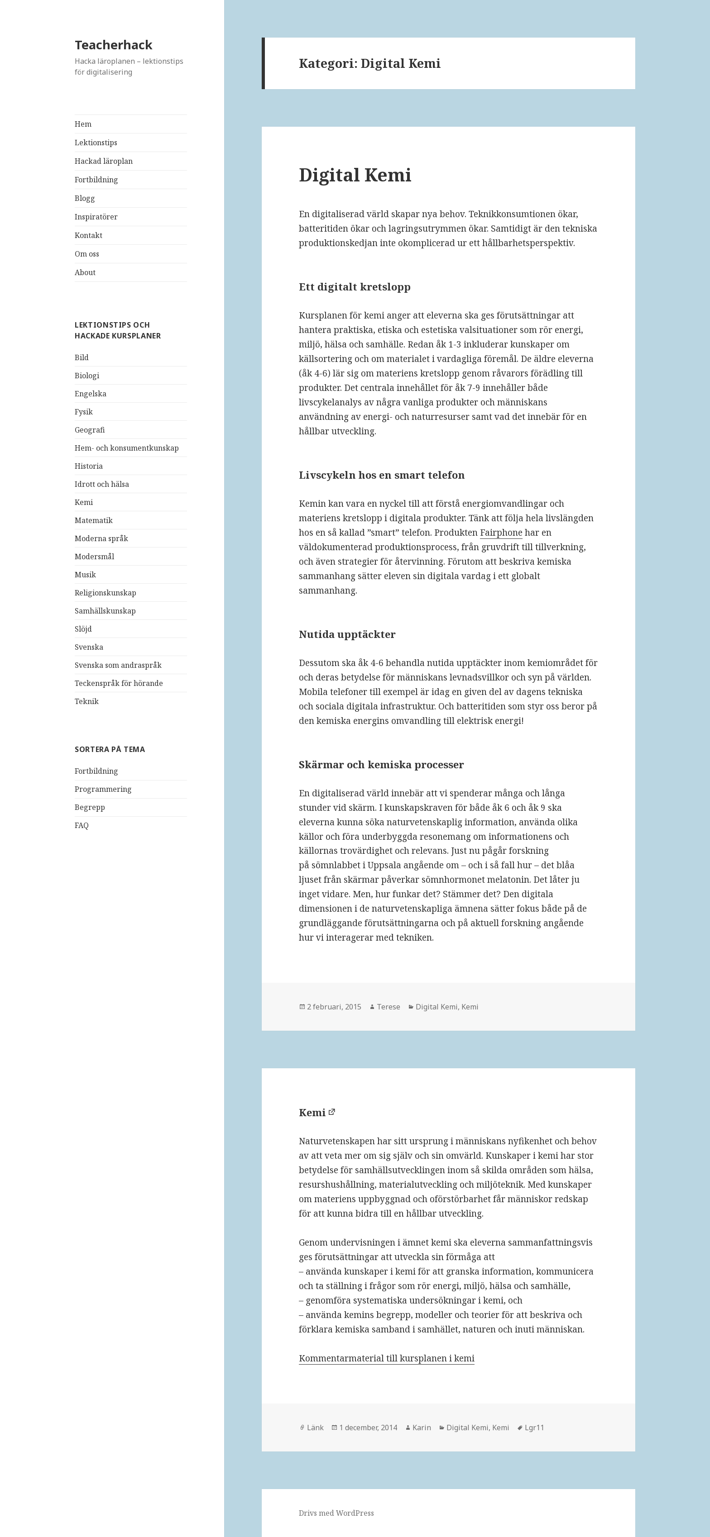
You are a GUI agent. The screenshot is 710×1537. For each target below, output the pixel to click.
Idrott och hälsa (102, 484)
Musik (85, 575)
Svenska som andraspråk (118, 665)
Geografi (90, 430)
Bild (82, 357)
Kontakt (88, 235)
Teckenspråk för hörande (119, 683)
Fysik (84, 412)
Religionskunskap (105, 593)
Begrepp (90, 807)
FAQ (82, 825)
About (85, 272)
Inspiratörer (96, 217)
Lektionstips (96, 143)
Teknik (87, 701)
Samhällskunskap (105, 611)
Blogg (85, 198)
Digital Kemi (355, 174)
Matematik (94, 520)
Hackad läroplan (104, 161)
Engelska (90, 394)
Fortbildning (96, 180)
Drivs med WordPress (336, 1513)
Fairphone (501, 532)
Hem (83, 124)
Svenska (89, 647)
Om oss (87, 254)
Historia (89, 466)
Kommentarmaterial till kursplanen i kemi (387, 1358)
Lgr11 (534, 1427)
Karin (422, 1427)
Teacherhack (114, 44)
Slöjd (83, 629)
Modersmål (94, 557)
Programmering (103, 789)
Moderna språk (101, 538)
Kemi (84, 502)
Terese (388, 1007)
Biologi (87, 376)
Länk (315, 1427)
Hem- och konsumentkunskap (127, 448)
